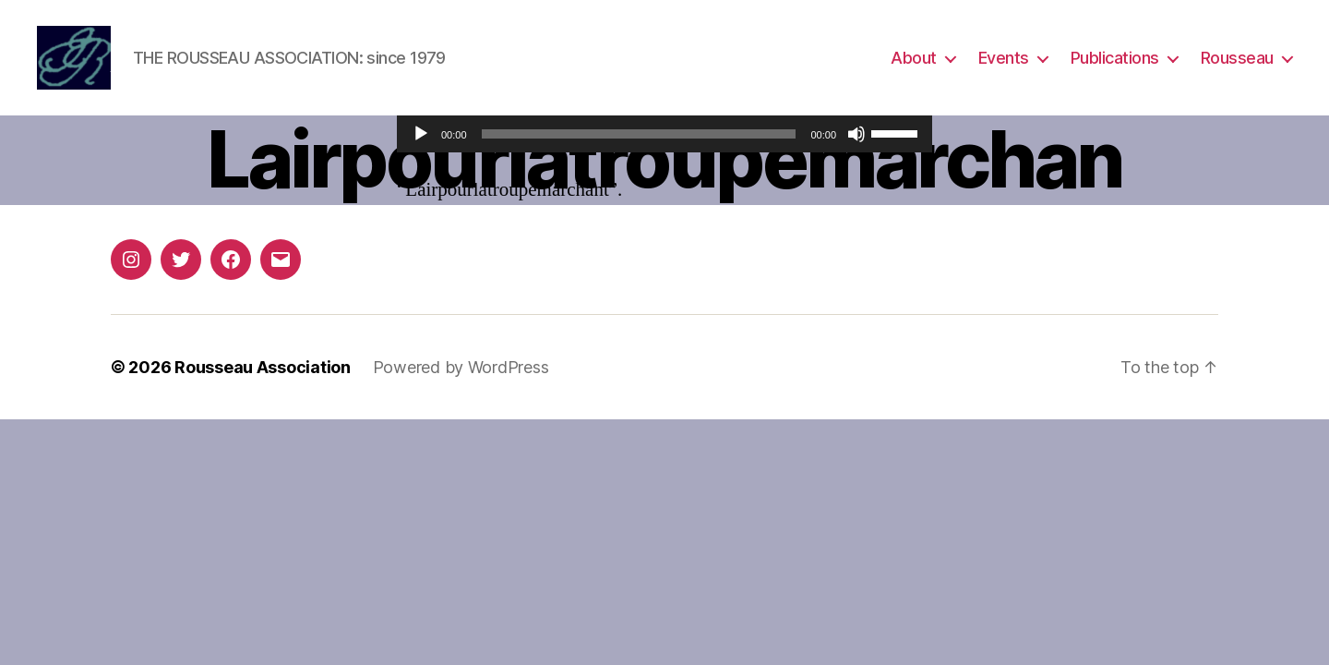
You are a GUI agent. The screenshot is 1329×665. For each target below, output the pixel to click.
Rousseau (1237, 57)
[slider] (639, 134)
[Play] (421, 134)
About (914, 57)
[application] (664, 133)
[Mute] (856, 134)
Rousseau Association (262, 367)
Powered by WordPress (461, 367)
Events (1003, 57)
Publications (1115, 57)
